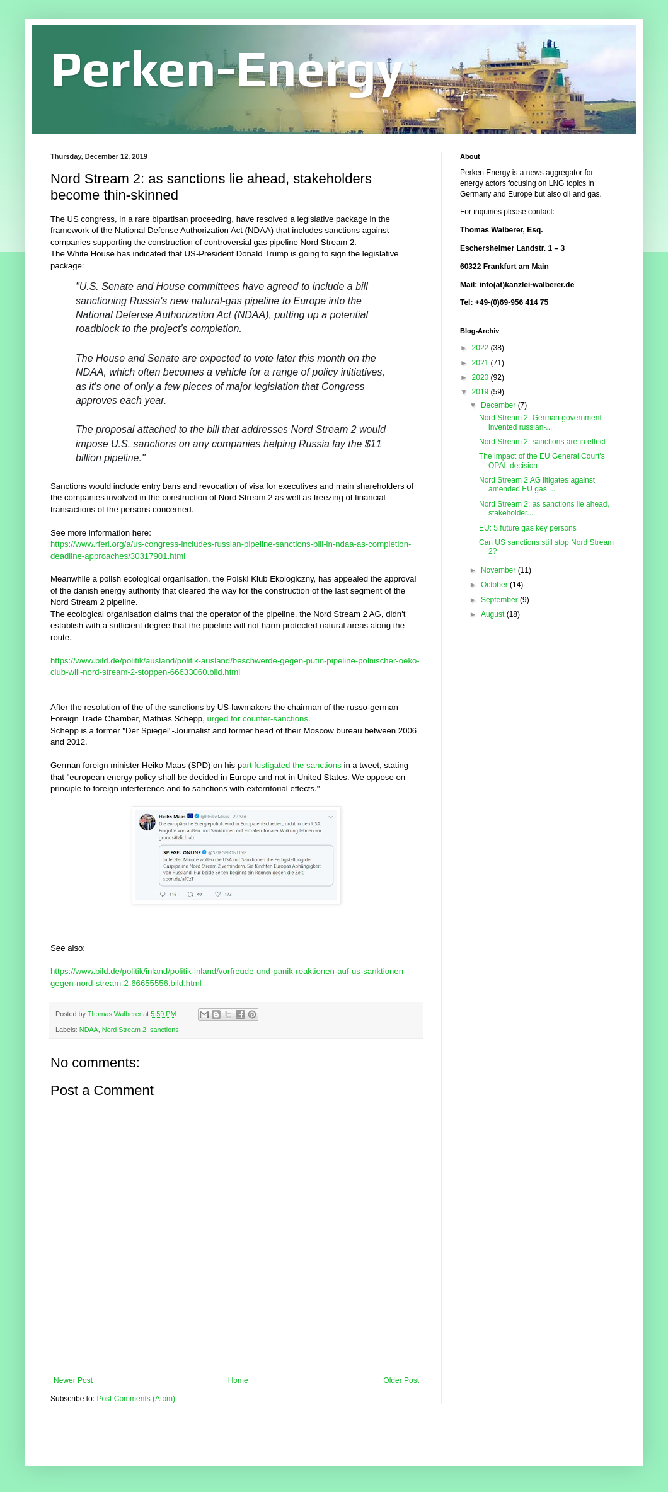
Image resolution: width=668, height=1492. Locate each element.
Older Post (401, 1380)
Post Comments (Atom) (135, 1398)
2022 (481, 347)
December (499, 405)
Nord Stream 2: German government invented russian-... (540, 422)
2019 (481, 391)
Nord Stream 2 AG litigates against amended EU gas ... (537, 484)
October (495, 584)
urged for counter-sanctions (258, 718)
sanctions (164, 1029)
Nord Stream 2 (124, 1029)
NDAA (88, 1029)
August (494, 614)
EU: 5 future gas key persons (528, 528)
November (499, 570)
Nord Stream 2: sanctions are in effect (542, 441)
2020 (481, 377)
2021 (481, 363)
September (500, 599)
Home (238, 1380)
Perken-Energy (226, 68)
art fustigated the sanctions (292, 765)
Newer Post (73, 1380)
